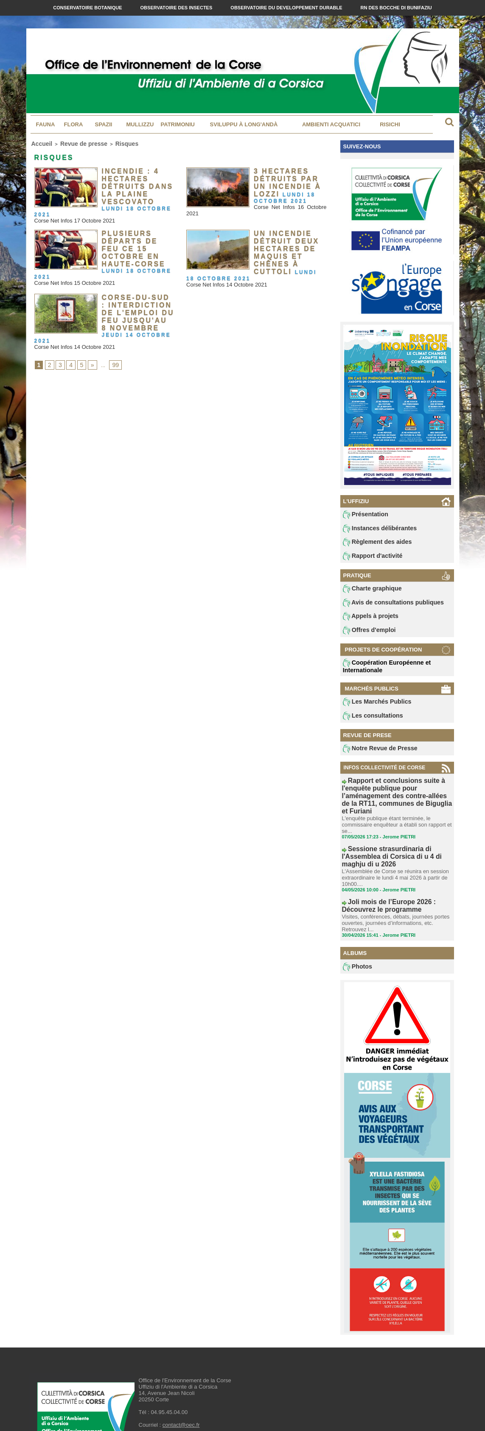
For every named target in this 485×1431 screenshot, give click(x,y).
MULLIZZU (140, 124)
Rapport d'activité (369, 558)
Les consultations (369, 721)
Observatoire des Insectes (177, 7)
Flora (73, 124)
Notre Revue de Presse (375, 755)
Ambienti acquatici (331, 124)
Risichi (390, 124)
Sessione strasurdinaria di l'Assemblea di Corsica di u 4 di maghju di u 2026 (395, 842)
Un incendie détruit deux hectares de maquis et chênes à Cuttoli (282, 241)
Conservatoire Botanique (88, 7)
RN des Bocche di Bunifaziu (396, 7)
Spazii (103, 124)
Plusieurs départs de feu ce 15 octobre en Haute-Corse (135, 235)
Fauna (45, 124)
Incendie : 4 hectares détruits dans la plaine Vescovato (132, 182)
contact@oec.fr (181, 1399)
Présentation (363, 515)
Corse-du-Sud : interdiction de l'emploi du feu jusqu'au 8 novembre (135, 294)
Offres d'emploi (366, 635)
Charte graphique (368, 591)
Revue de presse (74, 142)
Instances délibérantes (375, 529)
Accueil (39, 142)
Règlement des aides (373, 544)
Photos (356, 941)
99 (112, 344)
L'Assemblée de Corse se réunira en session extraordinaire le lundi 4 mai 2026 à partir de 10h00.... (392, 857)
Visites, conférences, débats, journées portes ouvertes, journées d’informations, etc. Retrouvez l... (392, 898)
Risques (110, 142)
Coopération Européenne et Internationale (381, 671)
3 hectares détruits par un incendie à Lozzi (288, 175)
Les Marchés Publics (372, 707)
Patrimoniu (178, 124)
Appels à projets (367, 620)
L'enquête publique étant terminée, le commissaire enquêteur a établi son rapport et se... (394, 816)
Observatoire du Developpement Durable (286, 7)
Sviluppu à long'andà (244, 124)
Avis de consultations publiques (386, 606)
